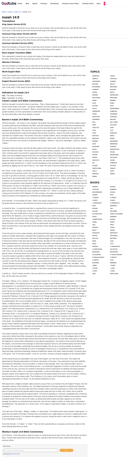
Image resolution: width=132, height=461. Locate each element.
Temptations (96, 168)
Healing (113, 119)
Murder (95, 141)
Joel (94, 224)
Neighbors (114, 141)
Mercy (112, 135)
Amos (112, 224)
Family (112, 103)
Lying (94, 133)
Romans (95, 246)
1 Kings (94, 200)
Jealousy (113, 125)
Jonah (112, 227)
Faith (94, 103)
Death (112, 92)
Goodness (113, 114)
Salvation (113, 157)
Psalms (95, 211)
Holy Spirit (114, 122)
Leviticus (95, 189)
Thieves (112, 168)
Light (112, 127)
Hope (94, 125)
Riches (94, 157)
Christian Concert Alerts (70, 3)
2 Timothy (95, 260)
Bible (4, 12)
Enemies (113, 100)
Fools (94, 108)
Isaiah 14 (17, 12)
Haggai (94, 235)
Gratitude (95, 116)
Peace (94, 149)
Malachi (95, 238)
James (94, 265)
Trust (112, 171)
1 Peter (112, 265)
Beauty (112, 84)
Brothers (113, 87)
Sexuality (95, 160)
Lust (111, 130)
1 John (112, 268)
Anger (112, 76)
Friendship (96, 111)
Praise (112, 152)
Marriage (113, 133)
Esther (94, 208)
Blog (27, 3)
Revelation (114, 273)
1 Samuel (95, 197)
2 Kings (112, 200)
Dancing (113, 89)
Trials (94, 171)
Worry (94, 176)
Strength (113, 163)
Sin (93, 163)
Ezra (94, 205)
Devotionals (54, 3)
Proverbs (113, 211)
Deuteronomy (97, 192)
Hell (94, 122)
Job (111, 208)
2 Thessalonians (98, 257)
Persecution (114, 149)
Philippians (114, 252)
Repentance (114, 154)
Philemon (95, 263)
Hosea (112, 222)
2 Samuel (113, 197)
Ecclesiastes (97, 214)
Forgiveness (114, 108)
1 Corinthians (115, 246)
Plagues (95, 152)
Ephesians (95, 252)
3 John (112, 271)
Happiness (95, 119)
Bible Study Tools (15, 454)
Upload (34, 3)
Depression (114, 95)
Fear (112, 106)
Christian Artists (87, 3)
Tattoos (113, 165)
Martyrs (95, 135)
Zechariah (113, 235)
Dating (94, 92)
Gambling (113, 111)
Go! (66, 450)
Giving (94, 114)
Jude (94, 273)
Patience (113, 146)
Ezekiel (112, 219)
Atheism (113, 81)
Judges (94, 195)
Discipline (113, 97)
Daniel (94, 222)
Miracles (95, 138)
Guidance (113, 116)
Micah (94, 230)
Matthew (113, 238)
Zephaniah (113, 233)
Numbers (113, 189)
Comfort (95, 89)
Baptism (95, 84)
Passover (95, 146)
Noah (94, 144)
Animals (95, 78)
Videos (20, 3)
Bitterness (96, 87)
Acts (112, 244)
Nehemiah (113, 205)
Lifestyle (95, 127)
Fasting (95, 106)
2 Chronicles (114, 203)
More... (99, 3)
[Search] (104, 3)
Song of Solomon (116, 214)
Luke (112, 241)
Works (112, 173)
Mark (94, 241)
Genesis (95, 186)
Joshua (112, 192)
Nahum (112, 230)
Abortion (95, 76)
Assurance (96, 81)
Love (94, 130)
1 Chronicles (97, 203)
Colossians (96, 254)
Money (112, 138)
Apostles (113, 78)
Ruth (112, 195)
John (94, 244)
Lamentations (97, 219)
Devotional (96, 97)
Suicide (94, 165)
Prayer (94, 154)
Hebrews (113, 263)
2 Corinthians (97, 249)
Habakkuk (95, 233)
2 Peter (95, 268)
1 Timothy (113, 257)
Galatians (113, 249)
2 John (94, 271)
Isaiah (10, 12)
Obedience (113, 144)
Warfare (95, 173)
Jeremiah (113, 216)
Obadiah (95, 227)
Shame (112, 160)
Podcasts (44, 3)
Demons (95, 95)
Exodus (112, 186)
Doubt (94, 100)
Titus (112, 260)
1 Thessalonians (116, 254)
